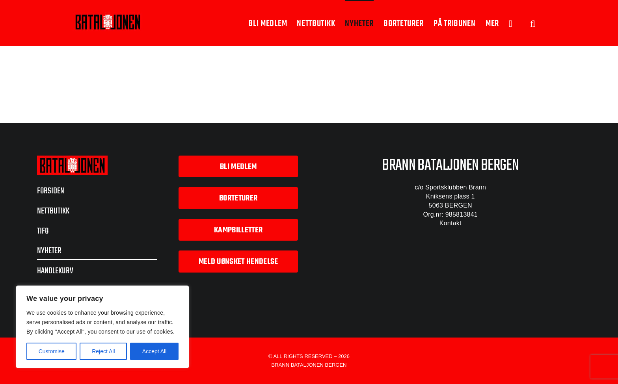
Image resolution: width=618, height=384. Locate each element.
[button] (533, 23)
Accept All (154, 351)
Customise (52, 351)
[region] (102, 327)
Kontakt (450, 223)
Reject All (103, 351)
